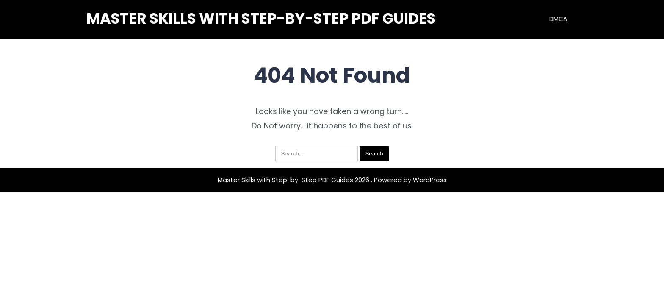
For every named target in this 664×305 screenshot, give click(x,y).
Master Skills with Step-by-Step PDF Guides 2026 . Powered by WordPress (332, 179)
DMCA (558, 19)
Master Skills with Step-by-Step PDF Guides (261, 18)
